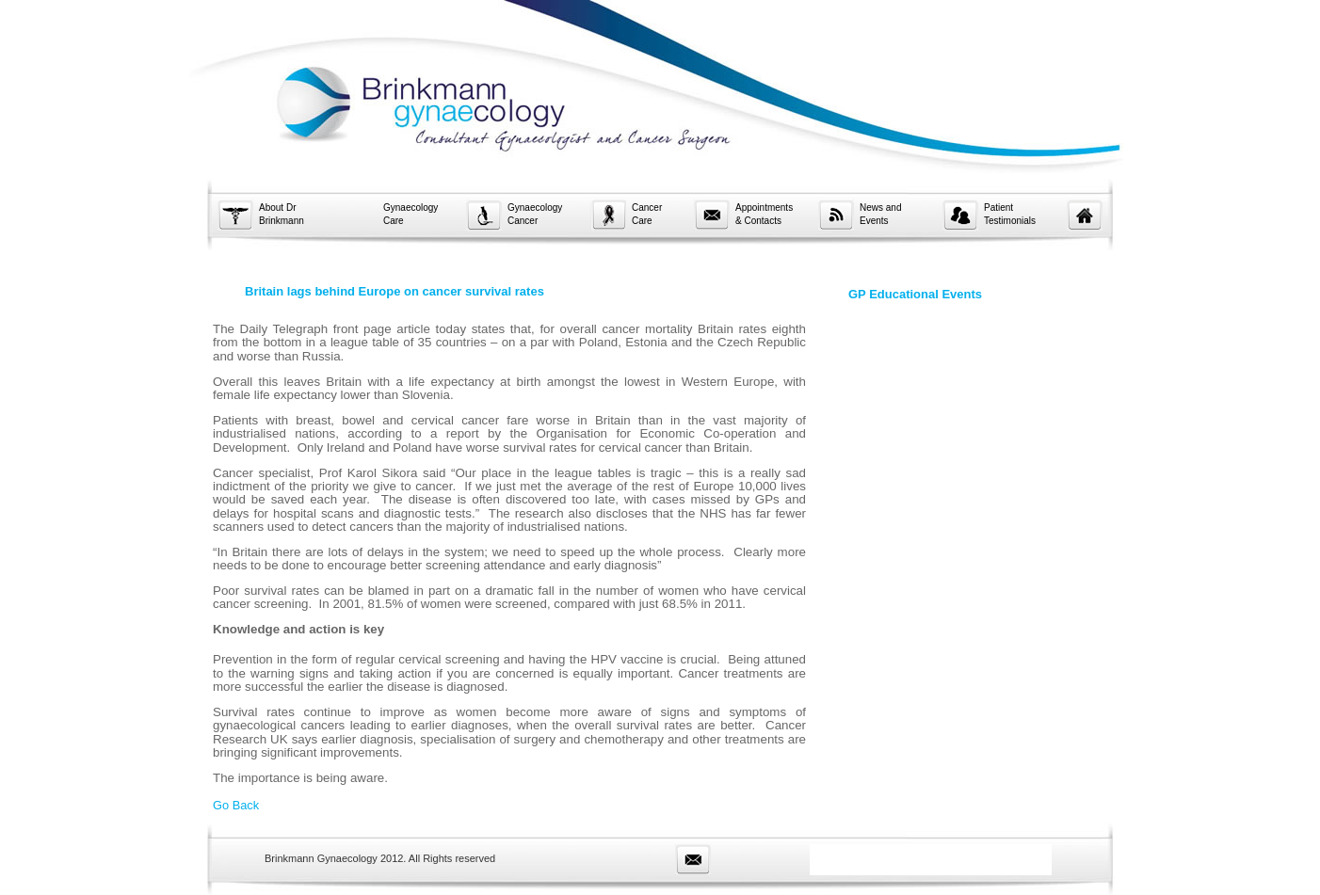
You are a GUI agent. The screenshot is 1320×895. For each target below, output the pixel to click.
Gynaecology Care (410, 214)
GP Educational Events (915, 294)
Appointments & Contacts (764, 214)
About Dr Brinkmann (281, 214)
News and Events (880, 214)
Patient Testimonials (1010, 214)
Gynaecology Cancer (534, 214)
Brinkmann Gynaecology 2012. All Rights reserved (380, 858)
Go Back (236, 805)
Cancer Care (647, 214)
